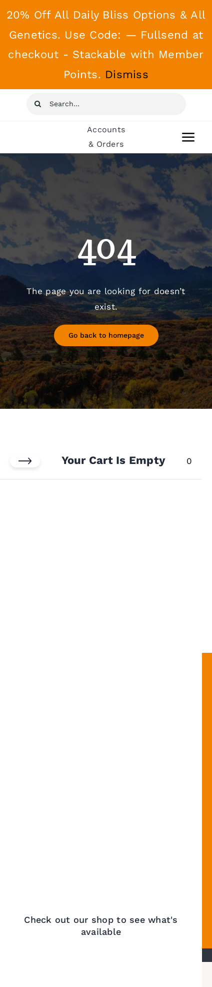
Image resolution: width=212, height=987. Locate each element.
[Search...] (106, 104)
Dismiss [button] (126, 74)
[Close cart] (25, 460)
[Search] (37, 104)
